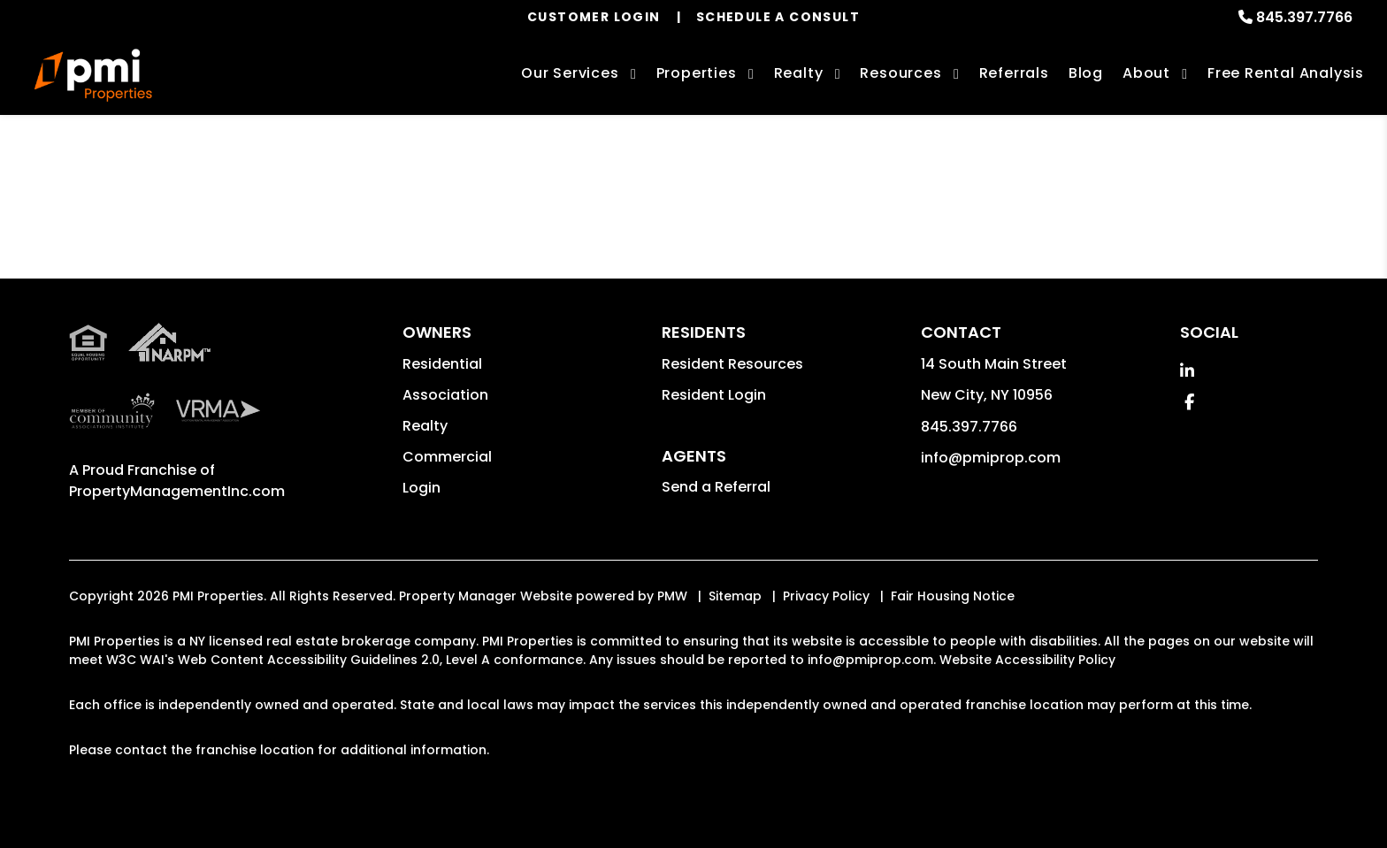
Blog (1086, 73)
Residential (442, 364)
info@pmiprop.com (991, 457)
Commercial (447, 457)
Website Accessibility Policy (1027, 659)
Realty (425, 426)
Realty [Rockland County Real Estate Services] (799, 73)
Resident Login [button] (714, 395)
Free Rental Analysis (1285, 73)
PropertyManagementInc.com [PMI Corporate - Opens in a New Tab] (177, 491)
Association (445, 395)
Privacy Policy (826, 596)
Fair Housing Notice (953, 596)
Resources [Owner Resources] (900, 73)
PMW (672, 596)
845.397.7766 (1304, 17)
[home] (93, 75)
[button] (1187, 370)
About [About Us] (1146, 73)
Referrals (1014, 73)
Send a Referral (716, 487)
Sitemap (735, 596)
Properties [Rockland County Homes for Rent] (696, 73)
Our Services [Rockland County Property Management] (570, 73)
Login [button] (421, 487)
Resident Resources (732, 364)
